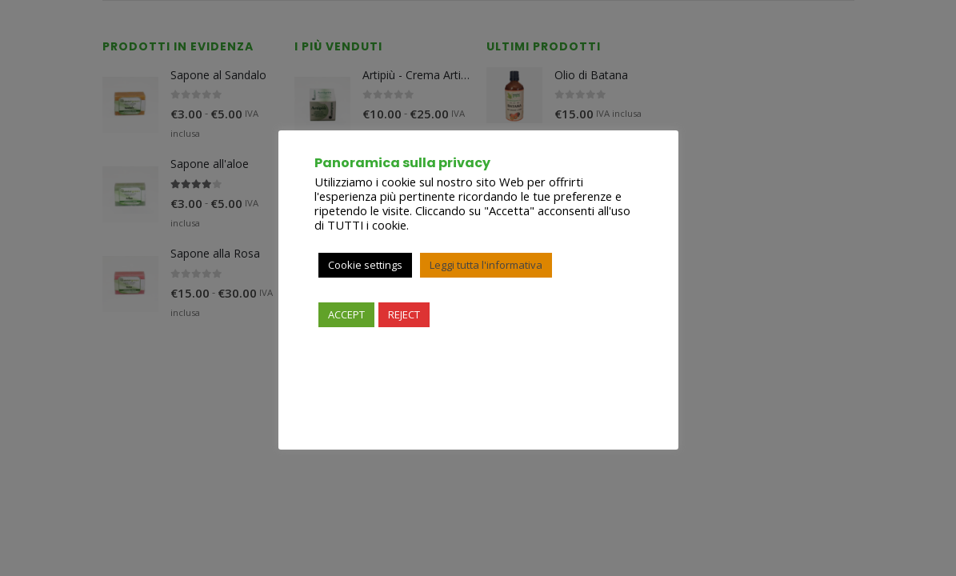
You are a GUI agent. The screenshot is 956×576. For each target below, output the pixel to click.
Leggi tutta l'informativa (486, 265)
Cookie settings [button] (365, 265)
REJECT (404, 314)
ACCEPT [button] (346, 314)
